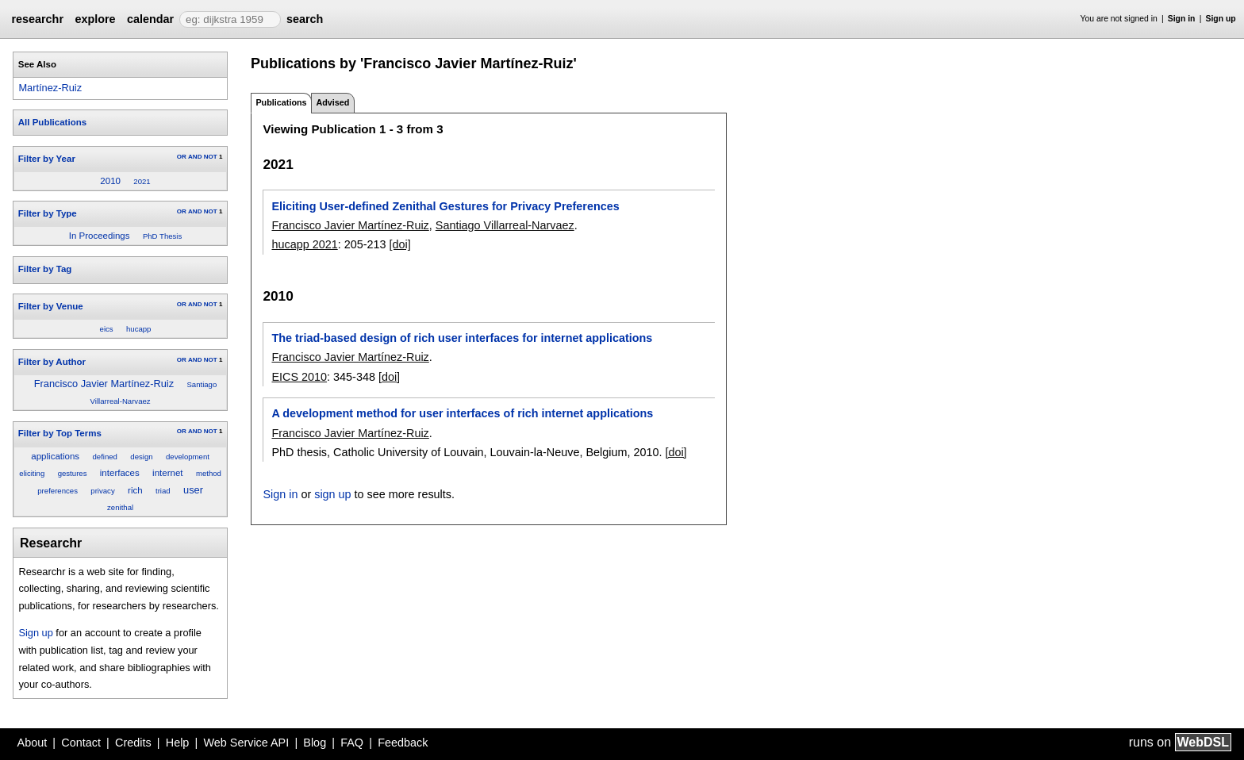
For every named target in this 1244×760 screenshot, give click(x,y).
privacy (102, 490)
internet (167, 473)
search (304, 19)
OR (181, 156)
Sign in (1182, 18)
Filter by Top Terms (60, 433)
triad (163, 490)
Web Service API (246, 742)
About (32, 742)
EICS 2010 (299, 376)
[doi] (400, 244)
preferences (57, 490)
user (193, 490)
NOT (210, 156)
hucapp (138, 328)
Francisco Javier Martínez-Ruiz (104, 384)
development (187, 456)
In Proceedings (99, 235)
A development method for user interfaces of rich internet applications (462, 413)
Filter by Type (47, 213)
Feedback (403, 742)
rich (135, 490)
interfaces (120, 473)
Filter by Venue (50, 306)
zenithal (120, 507)
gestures (72, 473)
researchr (37, 19)
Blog (314, 742)
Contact (81, 742)
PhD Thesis (162, 236)
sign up (332, 494)
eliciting (31, 473)
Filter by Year (46, 158)
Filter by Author (52, 362)
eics (106, 328)
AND (195, 156)
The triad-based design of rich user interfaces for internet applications (461, 338)
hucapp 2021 (304, 244)
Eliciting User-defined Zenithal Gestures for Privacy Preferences (445, 206)
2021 (141, 181)
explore (95, 19)
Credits (133, 742)
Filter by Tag (45, 269)
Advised (332, 102)
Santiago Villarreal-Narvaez (505, 225)
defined (104, 456)
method (208, 473)
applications (55, 456)
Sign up (1221, 18)
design (141, 456)
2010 (110, 181)
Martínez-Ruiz (50, 88)
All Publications (52, 122)
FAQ (351, 742)
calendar (150, 19)
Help (178, 742)
